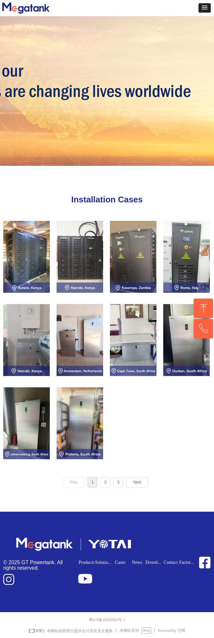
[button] (204, 8)
